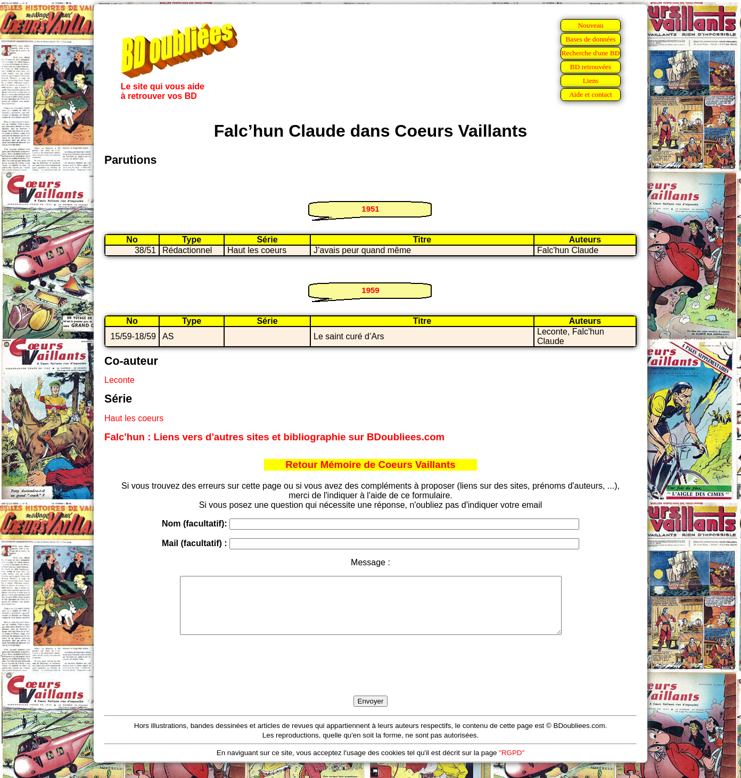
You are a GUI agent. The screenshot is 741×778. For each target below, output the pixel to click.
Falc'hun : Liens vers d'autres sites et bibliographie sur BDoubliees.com (274, 436)
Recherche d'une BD (591, 53)
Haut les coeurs (133, 418)
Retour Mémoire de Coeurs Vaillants (370, 464)
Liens (591, 81)
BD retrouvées (590, 67)
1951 (370, 208)
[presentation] (370, 677)
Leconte (119, 379)
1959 (370, 290)
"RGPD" (511, 764)
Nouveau (590, 25)
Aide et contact (590, 94)
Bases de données (590, 39)
